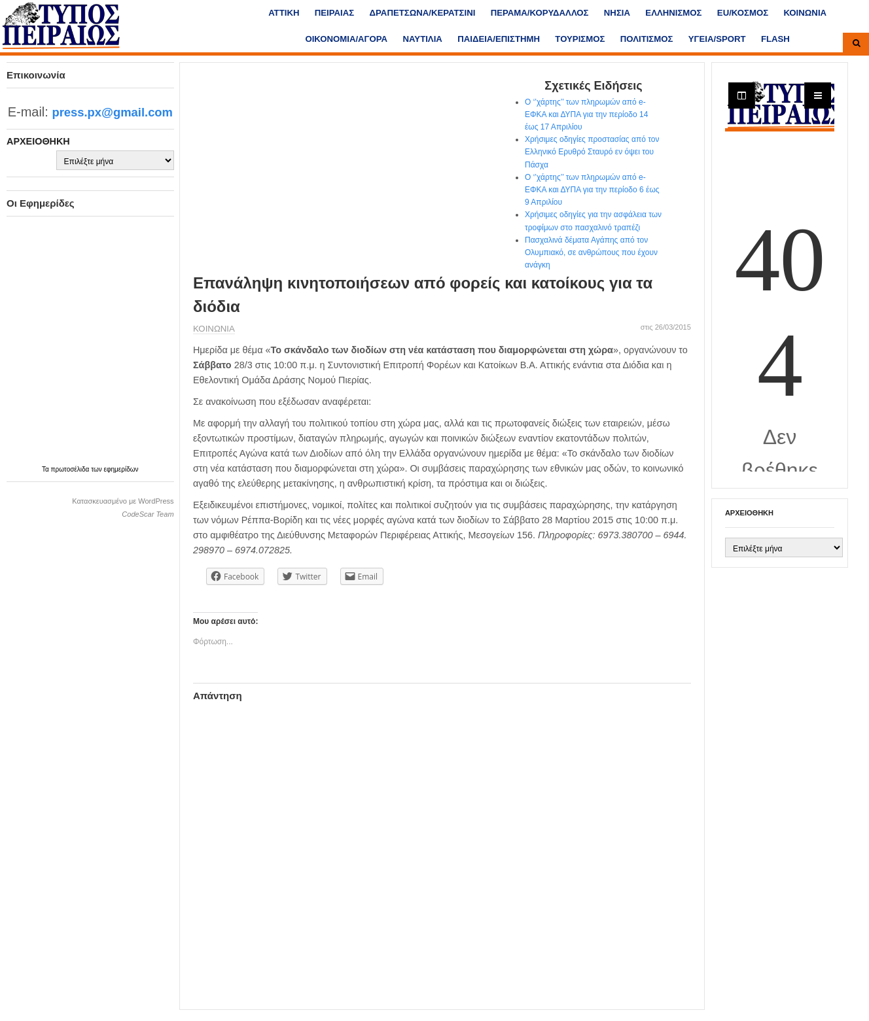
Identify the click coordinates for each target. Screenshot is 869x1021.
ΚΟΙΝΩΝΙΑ (804, 13)
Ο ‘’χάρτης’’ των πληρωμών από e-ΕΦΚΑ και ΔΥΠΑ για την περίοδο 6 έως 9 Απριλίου (592, 190)
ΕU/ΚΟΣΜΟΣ (742, 13)
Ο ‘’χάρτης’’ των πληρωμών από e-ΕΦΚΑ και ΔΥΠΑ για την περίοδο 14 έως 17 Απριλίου (586, 114)
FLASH (775, 39)
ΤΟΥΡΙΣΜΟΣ (580, 39)
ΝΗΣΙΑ (617, 13)
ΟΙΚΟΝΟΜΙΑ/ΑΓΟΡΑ (346, 39)
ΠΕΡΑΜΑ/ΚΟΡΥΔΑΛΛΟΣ (540, 13)
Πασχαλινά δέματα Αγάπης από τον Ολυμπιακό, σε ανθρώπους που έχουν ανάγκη (591, 252)
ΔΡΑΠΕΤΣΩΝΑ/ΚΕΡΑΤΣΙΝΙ (423, 13)
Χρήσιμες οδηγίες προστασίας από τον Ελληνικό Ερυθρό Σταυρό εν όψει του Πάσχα (592, 152)
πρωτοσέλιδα (71, 469)
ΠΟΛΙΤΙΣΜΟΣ (646, 39)
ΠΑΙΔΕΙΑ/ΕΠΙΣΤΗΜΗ (498, 39)
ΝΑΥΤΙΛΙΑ (422, 39)
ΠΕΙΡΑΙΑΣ (334, 13)
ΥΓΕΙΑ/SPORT (717, 39)
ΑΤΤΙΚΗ (283, 13)
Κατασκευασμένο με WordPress (122, 501)
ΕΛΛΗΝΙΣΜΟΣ (673, 13)
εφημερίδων (121, 469)
